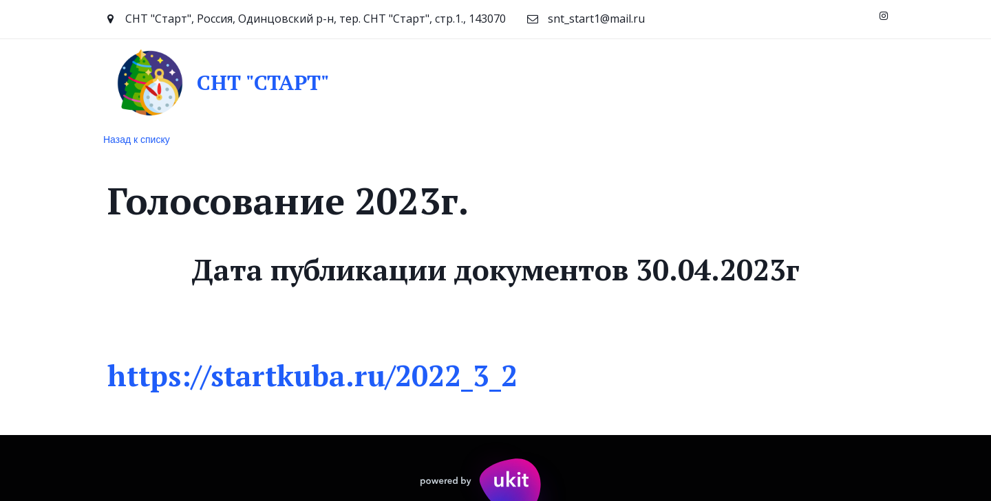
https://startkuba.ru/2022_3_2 (316, 375)
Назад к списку (136, 139)
